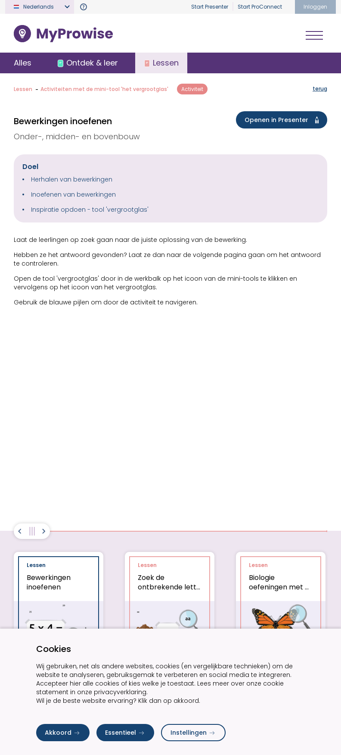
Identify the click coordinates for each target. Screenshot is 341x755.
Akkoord (63, 732)
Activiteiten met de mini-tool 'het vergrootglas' (104, 89)
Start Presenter (209, 6)
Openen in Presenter (283, 120)
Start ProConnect (260, 6)
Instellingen (193, 732)
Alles (22, 62)
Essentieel (125, 732)
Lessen (23, 89)
